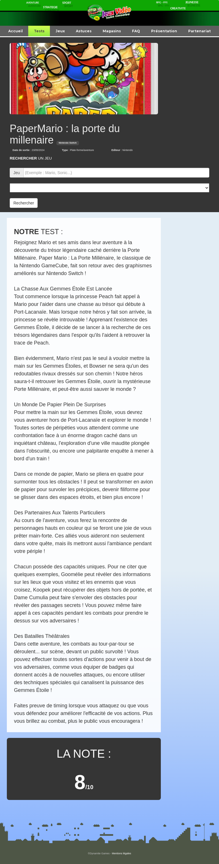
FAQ (136, 31)
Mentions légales (121, 853)
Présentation (164, 31)
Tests (39, 31)
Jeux (60, 31)
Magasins (112, 31)
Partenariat (199, 31)
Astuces (84, 31)
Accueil (15, 31)
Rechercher (23, 203)
